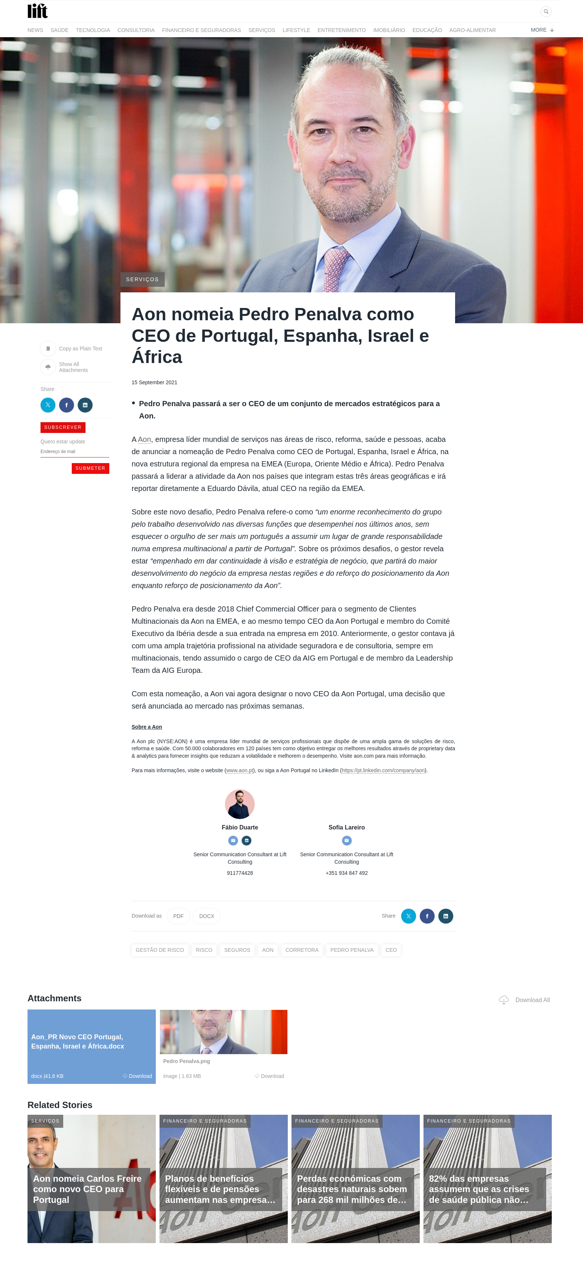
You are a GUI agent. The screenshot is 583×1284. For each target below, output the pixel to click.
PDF (178, 916)
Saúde (59, 30)
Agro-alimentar (473, 30)
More (542, 30)
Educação (427, 30)
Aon (144, 439)
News (35, 30)
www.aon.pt (239, 770)
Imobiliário (389, 30)
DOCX (206, 916)
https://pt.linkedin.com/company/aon (383, 770)
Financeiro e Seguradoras (201, 30)
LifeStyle (296, 30)
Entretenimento (342, 30)
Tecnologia (93, 30)
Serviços (261, 30)
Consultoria (136, 30)
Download (137, 1076)
